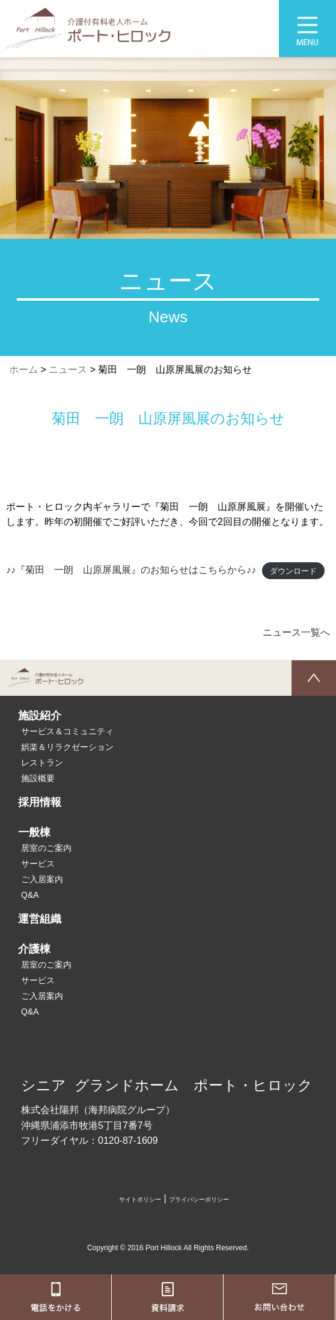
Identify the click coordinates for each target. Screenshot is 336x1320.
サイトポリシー (140, 1199)
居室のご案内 (46, 848)
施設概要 (38, 778)
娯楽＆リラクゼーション (67, 747)
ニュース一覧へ (296, 632)
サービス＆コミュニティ (67, 731)
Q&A (30, 895)
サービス (38, 863)
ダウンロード (293, 570)
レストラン (42, 762)
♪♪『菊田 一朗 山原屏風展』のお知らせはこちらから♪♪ (131, 570)
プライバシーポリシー (199, 1199)
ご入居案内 (42, 879)
